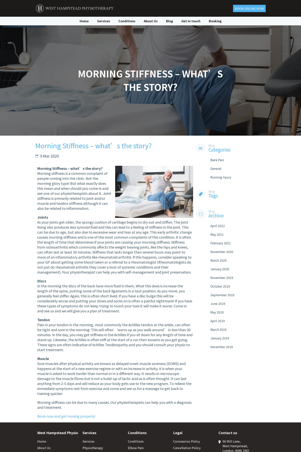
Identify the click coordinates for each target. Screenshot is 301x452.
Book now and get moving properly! (66, 416)
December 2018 (221, 346)
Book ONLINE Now (249, 8)
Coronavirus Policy (186, 441)
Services (103, 20)
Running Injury (220, 177)
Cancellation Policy (187, 447)
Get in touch (190, 20)
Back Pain (217, 160)
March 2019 (218, 329)
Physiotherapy (93, 447)
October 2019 (220, 286)
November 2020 (221, 251)
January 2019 (219, 338)
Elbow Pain (136, 447)
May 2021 (217, 234)
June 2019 (217, 303)
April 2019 (217, 320)
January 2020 (219, 269)
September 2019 (222, 295)
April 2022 (217, 225)
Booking (215, 20)
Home (84, 20)
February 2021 (220, 243)
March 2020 (218, 260)
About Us (151, 20)
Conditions (126, 20)
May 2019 (217, 312)
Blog (169, 20)
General (215, 168)
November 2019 (221, 277)
